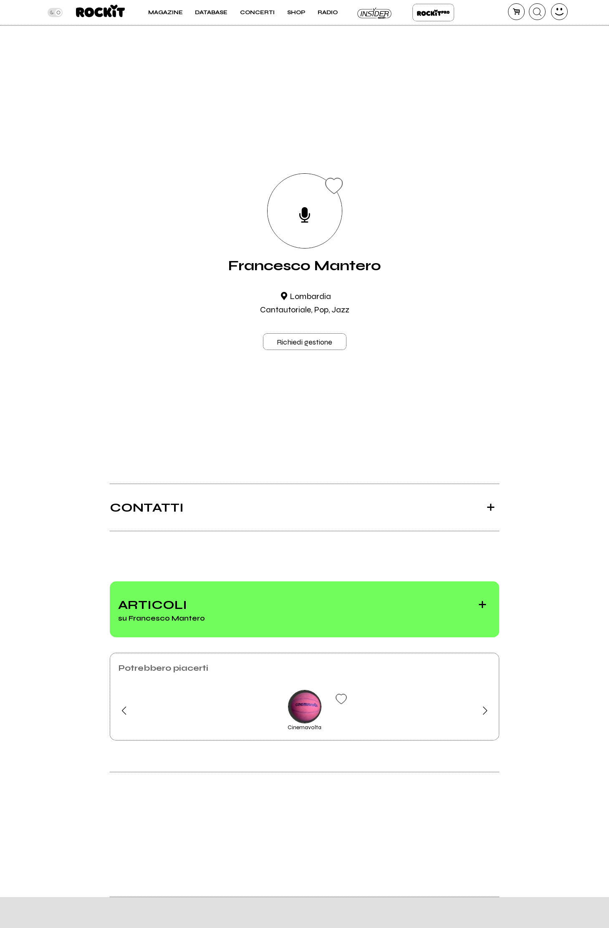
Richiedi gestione (304, 342)
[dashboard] (559, 11)
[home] (100, 12)
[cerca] (537, 11)
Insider (375, 12)
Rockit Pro (433, 12)
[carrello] (516, 11)
